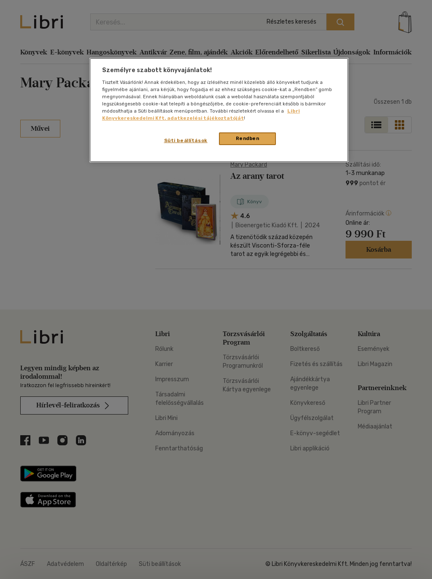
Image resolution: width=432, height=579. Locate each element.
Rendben (247, 138)
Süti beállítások (186, 140)
